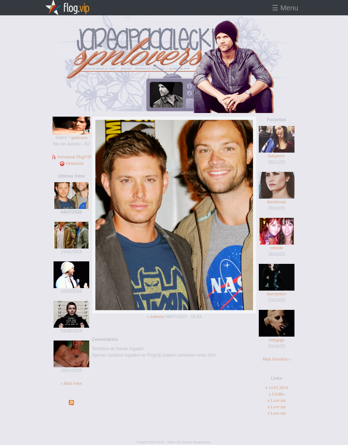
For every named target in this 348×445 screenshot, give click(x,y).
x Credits (276, 394)
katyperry (276, 155)
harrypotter (276, 293)
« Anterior (155, 316)
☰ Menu (285, 8)
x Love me (276, 400)
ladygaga (276, 339)
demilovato (276, 201)
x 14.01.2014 (277, 387)
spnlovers (79, 137)
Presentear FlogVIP (71, 156)
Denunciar (71, 163)
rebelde (276, 247)
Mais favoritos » (277, 359)
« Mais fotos (71, 383)
